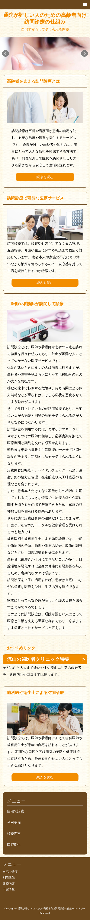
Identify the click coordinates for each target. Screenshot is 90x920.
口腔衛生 (14, 844)
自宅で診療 (15, 811)
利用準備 (14, 822)
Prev (5, 53)
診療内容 (14, 833)
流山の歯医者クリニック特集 (38, 659)
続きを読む (45, 177)
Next (84, 53)
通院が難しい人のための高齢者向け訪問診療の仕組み (45, 18)
